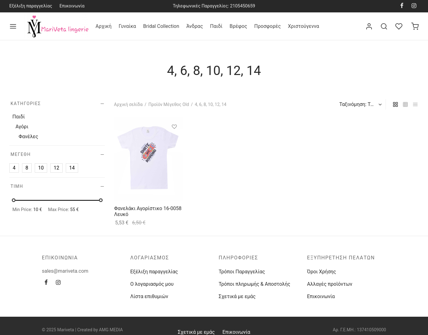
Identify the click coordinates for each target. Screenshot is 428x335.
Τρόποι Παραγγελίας (242, 272)
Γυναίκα (127, 26)
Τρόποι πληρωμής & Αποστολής (254, 284)
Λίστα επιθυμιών (149, 296)
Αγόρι (22, 127)
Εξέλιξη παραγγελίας (30, 6)
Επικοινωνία (72, 6)
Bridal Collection (161, 26)
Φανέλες (28, 137)
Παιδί (216, 26)
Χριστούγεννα (303, 26)
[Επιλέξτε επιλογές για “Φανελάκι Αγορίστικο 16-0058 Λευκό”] (174, 141)
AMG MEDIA (111, 329)
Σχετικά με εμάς (237, 296)
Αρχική (104, 26)
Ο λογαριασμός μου (152, 284)
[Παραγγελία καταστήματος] (360, 104)
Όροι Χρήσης (321, 272)
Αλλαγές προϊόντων (329, 284)
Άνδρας (194, 26)
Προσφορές (267, 26)
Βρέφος (238, 26)
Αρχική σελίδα (128, 104)
